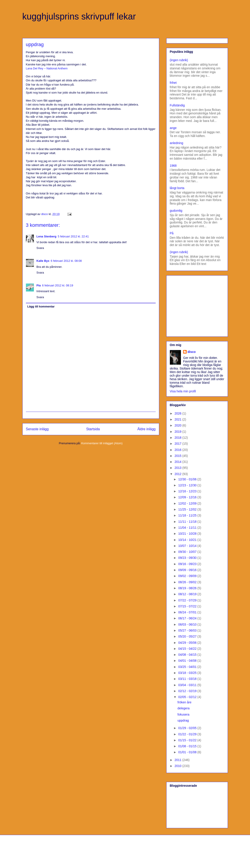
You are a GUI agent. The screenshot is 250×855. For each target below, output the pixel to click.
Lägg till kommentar (41, 306)
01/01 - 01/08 (187, 752)
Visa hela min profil (183, 391)
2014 (178, 462)
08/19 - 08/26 (187, 588)
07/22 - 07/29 (187, 600)
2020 (178, 425)
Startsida (93, 429)
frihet (173, 82)
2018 (178, 437)
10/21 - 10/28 (187, 533)
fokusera (183, 714)
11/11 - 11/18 (187, 521)
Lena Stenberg (46, 236)
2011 (178, 760)
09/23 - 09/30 (187, 558)
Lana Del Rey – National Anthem (47, 68)
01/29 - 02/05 (187, 728)
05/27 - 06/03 (187, 630)
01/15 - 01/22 (187, 740)
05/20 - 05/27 (187, 636)
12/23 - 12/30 (187, 485)
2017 (178, 443)
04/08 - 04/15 (187, 654)
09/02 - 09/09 (187, 576)
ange (173, 128)
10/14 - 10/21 (187, 540)
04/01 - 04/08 (187, 660)
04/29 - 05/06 (187, 642)
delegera (183, 708)
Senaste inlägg (37, 429)
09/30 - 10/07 (187, 552)
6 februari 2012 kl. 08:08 (66, 260)
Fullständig (177, 105)
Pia (39, 285)
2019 (178, 431)
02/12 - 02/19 (187, 691)
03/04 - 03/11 (187, 685)
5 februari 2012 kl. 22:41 (73, 236)
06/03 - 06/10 (187, 624)
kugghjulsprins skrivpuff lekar (79, 16)
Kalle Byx (43, 260)
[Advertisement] (197, 305)
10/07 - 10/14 (187, 546)
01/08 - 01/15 (187, 746)
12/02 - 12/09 (187, 503)
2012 (178, 474)
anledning (176, 143)
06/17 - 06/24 (187, 618)
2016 (178, 450)
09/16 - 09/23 (187, 564)
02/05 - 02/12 (187, 697)
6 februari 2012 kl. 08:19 (57, 285)
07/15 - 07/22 (187, 606)
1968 (173, 165)
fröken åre (184, 702)
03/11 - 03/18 (187, 679)
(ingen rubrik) (179, 60)
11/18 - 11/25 (187, 515)
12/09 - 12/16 (187, 497)
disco (192, 352)
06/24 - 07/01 (187, 612)
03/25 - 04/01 (187, 667)
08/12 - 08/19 (187, 594)
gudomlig (176, 210)
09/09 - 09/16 (187, 570)
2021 (178, 419)
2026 (178, 413)
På (172, 233)
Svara (40, 248)
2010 (178, 766)
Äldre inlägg (146, 429)
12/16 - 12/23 (187, 491)
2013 (178, 468)
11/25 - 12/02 (187, 509)
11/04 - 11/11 (187, 527)
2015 (178, 456)
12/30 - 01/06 (187, 479)
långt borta (177, 188)
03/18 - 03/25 (187, 673)
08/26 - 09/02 (187, 582)
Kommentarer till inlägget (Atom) (101, 443)
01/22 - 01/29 (187, 734)
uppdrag (183, 720)
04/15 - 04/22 (187, 648)
